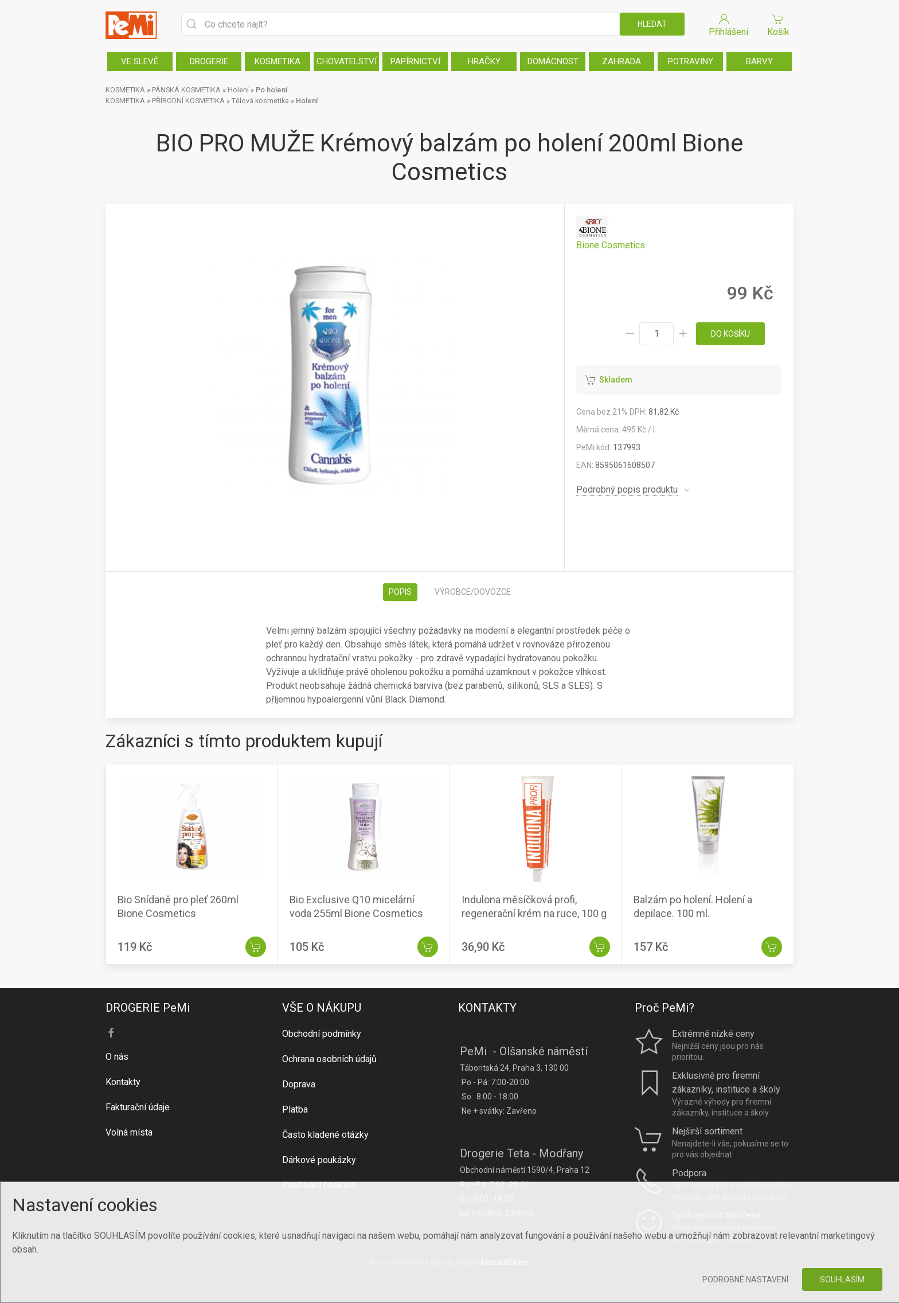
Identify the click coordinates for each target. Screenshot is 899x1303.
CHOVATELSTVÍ (346, 61)
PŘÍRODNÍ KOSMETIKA (188, 100)
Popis (400, 591)
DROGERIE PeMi (147, 1008)
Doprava (298, 1084)
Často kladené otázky (325, 1134)
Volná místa (129, 1132)
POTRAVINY (690, 61)
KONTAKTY (487, 1008)
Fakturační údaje (137, 1107)
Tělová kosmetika (260, 100)
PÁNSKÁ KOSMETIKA (186, 89)
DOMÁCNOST (553, 61)
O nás (116, 1056)
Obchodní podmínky (321, 1033)
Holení (238, 89)
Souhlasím (842, 1279)
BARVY (759, 61)
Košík (778, 24)
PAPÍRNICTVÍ (415, 61)
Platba (295, 1109)
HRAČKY (484, 61)
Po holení (271, 89)
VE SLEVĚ (140, 61)
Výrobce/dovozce (473, 591)
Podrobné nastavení (745, 1279)
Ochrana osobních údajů (329, 1059)
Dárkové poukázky (319, 1159)
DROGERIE (209, 61)
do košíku (730, 333)
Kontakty (122, 1081)
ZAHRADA (621, 61)
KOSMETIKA (277, 61)
